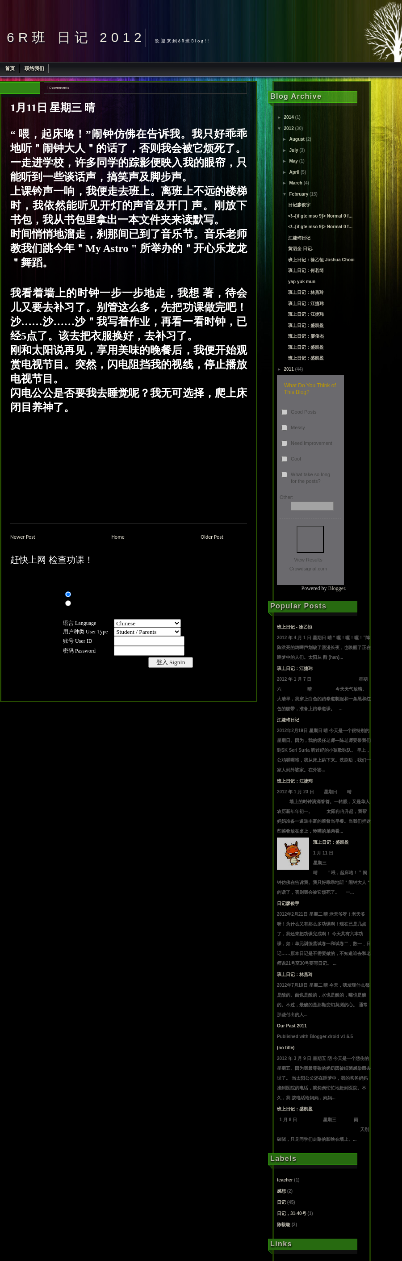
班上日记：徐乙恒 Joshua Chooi (321, 259)
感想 (281, 1191)
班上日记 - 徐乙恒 (294, 626)
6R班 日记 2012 (76, 37)
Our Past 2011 (292, 1025)
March (295, 182)
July (293, 150)
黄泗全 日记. (300, 248)
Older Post (212, 537)
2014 (288, 117)
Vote (310, 539)
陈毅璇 (283, 1224)
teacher (285, 1179)
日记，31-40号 (291, 1213)
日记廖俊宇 (299, 204)
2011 (288, 369)
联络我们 (34, 68)
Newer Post (22, 537)
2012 (288, 128)
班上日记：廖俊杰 (306, 336)
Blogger (336, 588)
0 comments (59, 87)
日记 (281, 1202)
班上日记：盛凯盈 (306, 325)
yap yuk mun (301, 281)
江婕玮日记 (299, 237)
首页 (10, 68)
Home (117, 537)
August (296, 139)
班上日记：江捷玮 (306, 303)
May (293, 161)
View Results (308, 559)
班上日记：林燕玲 (306, 292)
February (298, 194)
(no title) (285, 1047)
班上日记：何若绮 (306, 270)
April (294, 172)
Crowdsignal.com (308, 568)
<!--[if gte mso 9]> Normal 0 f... (320, 216)
